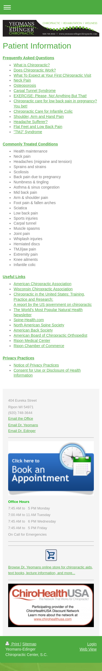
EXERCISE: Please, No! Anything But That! (50, 96)
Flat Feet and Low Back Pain (38, 126)
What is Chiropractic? (32, 65)
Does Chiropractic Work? (35, 70)
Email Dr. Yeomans (23, 425)
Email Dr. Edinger (22, 431)
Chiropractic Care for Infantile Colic (43, 111)
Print (12, 644)
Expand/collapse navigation (51, 7)
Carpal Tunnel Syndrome (35, 90)
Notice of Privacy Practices (36, 365)
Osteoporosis (25, 85)
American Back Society (33, 330)
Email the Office (20, 418)
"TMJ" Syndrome (28, 132)
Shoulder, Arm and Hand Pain (39, 116)
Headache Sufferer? (31, 122)
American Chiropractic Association (42, 284)
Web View (88, 649)
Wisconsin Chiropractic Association (43, 289)
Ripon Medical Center (32, 340)
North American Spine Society (39, 325)
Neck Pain (22, 80)
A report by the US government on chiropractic (53, 304)
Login (92, 644)
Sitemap (29, 644)
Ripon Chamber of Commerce (39, 346)
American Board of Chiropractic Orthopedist (50, 335)
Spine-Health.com (29, 320)
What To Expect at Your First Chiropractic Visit (52, 75)
